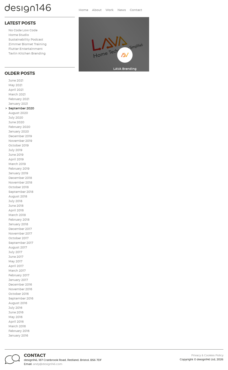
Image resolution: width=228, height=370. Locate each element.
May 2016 (15, 317)
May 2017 (15, 261)
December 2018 (20, 178)
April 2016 (16, 321)
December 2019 (20, 136)
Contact (136, 10)
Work (110, 10)
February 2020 (19, 127)
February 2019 (19, 168)
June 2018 (16, 206)
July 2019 (15, 150)
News (121, 10)
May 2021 (15, 85)
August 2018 (17, 196)
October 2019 (18, 145)
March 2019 (17, 164)
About (97, 10)
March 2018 (17, 215)
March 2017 (17, 270)
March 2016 (17, 326)
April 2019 (16, 159)
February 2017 (18, 275)
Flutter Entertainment (25, 49)
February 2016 (19, 331)
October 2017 (18, 238)
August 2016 (17, 303)
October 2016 (18, 294)
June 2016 (16, 312)
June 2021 (15, 80)
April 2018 (16, 210)
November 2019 (20, 141)
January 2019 (18, 173)
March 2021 (17, 94)
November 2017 (20, 233)
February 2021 (18, 99)
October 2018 (18, 187)
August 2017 (17, 247)
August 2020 (18, 113)
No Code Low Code (22, 30)
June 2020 (16, 122)
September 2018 (20, 192)
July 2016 (15, 308)
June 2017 (15, 257)
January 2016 (18, 335)
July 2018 (15, 201)
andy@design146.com (47, 364)
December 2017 (20, 229)
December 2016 (20, 284)
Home (83, 10)
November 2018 (20, 182)
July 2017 (15, 252)
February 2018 (19, 219)
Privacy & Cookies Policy (207, 355)
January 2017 (18, 280)
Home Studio (18, 35)
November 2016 (20, 289)
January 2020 (18, 131)
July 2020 (15, 117)
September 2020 (21, 108)
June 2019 (16, 155)
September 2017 (20, 243)
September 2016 (20, 298)
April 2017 (16, 266)
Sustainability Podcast (25, 39)
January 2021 (18, 103)
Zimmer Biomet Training (27, 44)
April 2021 (16, 90)
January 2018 (18, 224)
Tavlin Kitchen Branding (27, 53)
